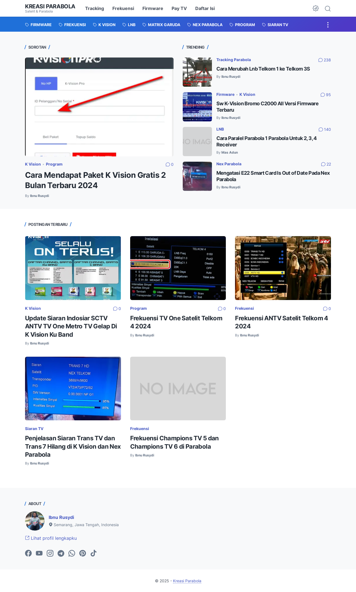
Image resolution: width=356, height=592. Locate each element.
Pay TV (179, 8)
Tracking (94, 8)
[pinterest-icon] (82, 553)
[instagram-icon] (50, 553)
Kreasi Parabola (50, 6)
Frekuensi (123, 8)
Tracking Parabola (233, 59)
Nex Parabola (228, 163)
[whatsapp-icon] (71, 553)
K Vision (33, 164)
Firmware (152, 8)
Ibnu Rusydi (61, 517)
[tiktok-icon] (93, 553)
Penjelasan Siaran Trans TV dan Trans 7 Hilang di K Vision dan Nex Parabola (73, 446)
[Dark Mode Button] (315, 8)
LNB (220, 129)
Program (54, 164)
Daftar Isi (205, 8)
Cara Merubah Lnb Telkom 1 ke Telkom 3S (263, 69)
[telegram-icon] (61, 553)
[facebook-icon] (28, 553)
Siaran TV (34, 428)
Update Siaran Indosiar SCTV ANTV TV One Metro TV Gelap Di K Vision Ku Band (71, 326)
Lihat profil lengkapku (51, 538)
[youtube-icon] (39, 553)
